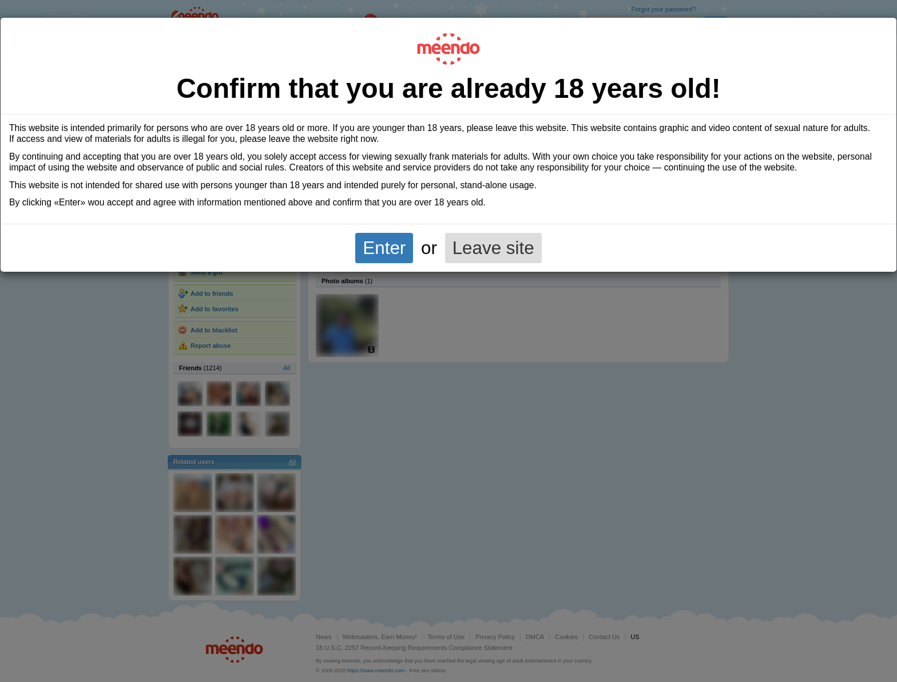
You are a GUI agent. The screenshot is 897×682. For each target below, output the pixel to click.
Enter (384, 248)
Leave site (493, 248)
